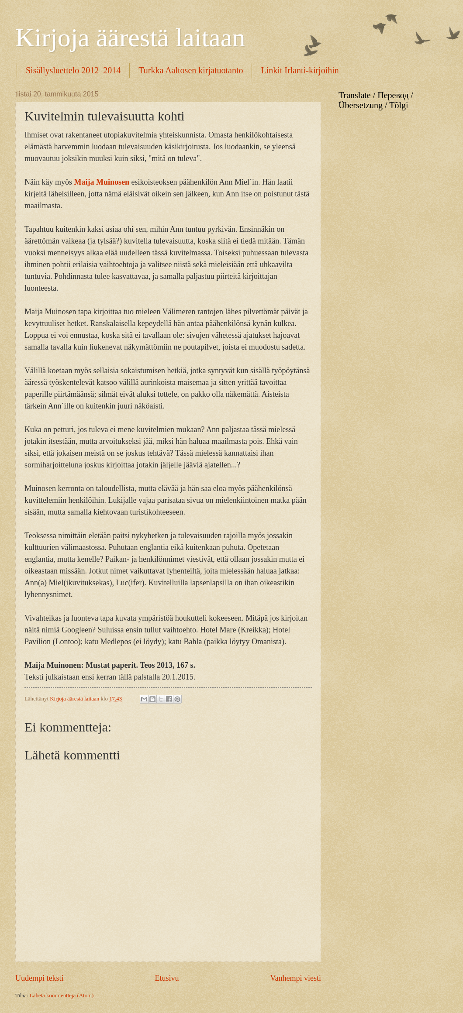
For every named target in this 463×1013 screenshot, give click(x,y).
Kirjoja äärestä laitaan (130, 37)
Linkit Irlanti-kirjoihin (300, 70)
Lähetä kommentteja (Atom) (62, 995)
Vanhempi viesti (295, 978)
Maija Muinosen (101, 182)
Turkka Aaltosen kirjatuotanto (190, 70)
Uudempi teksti (39, 978)
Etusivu (167, 978)
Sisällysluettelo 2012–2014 (73, 70)
